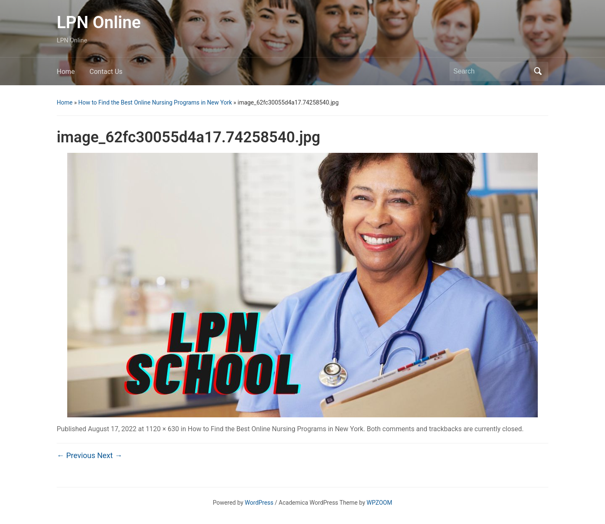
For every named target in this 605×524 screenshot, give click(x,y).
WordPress (259, 502)
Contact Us (106, 72)
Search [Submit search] (537, 71)
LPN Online (99, 22)
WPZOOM (379, 502)
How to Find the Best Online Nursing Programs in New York (155, 102)
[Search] (491, 71)
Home (66, 72)
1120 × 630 (162, 429)
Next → (109, 455)
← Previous (76, 455)
